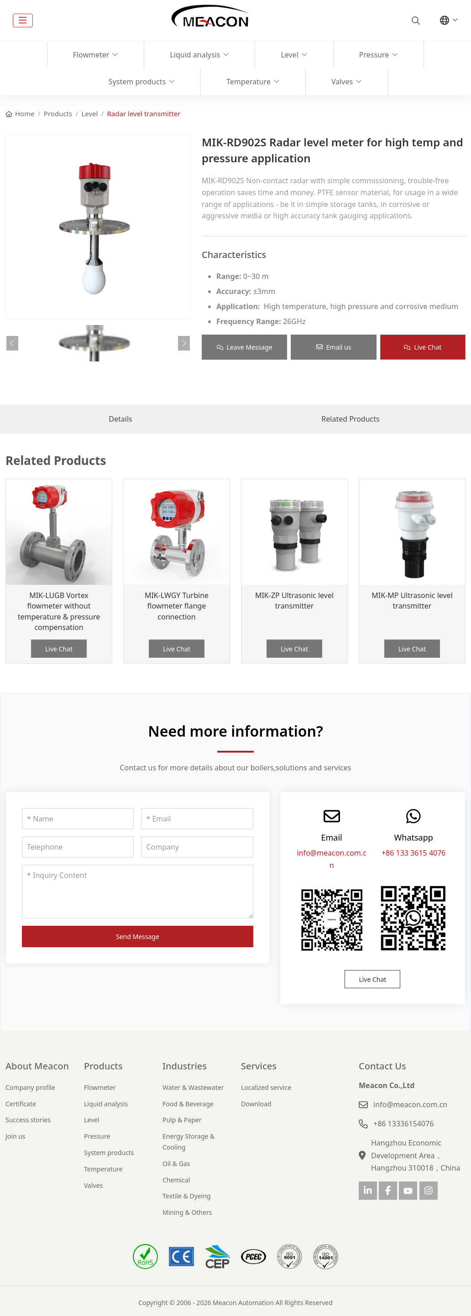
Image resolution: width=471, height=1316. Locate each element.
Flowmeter (91, 55)
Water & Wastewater (193, 1087)
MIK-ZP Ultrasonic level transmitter (294, 600)
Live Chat (422, 347)
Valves (342, 82)
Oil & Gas (176, 1163)
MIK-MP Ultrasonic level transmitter (412, 600)
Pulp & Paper (181, 1119)
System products (137, 82)
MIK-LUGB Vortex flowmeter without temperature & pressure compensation (59, 611)
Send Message (137, 936)
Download (256, 1103)
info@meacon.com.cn (410, 1104)
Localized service (266, 1087)
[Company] (197, 846)
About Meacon (37, 1066)
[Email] (197, 818)
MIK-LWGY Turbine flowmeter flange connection (177, 605)
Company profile (30, 1087)
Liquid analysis (195, 55)
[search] (414, 20)
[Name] (78, 818)
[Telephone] (78, 846)
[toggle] (23, 20)
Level (289, 55)
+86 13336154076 (403, 1124)
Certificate (20, 1103)
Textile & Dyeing (186, 1196)
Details (120, 419)
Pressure (374, 55)
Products (103, 1066)
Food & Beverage (188, 1103)
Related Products (350, 419)
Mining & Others (187, 1212)
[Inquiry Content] (137, 892)
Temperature (248, 82)
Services (259, 1066)
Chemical (176, 1180)
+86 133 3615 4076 (414, 853)
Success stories (28, 1119)
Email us (333, 347)
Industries (184, 1066)
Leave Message (244, 347)
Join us (15, 1136)
